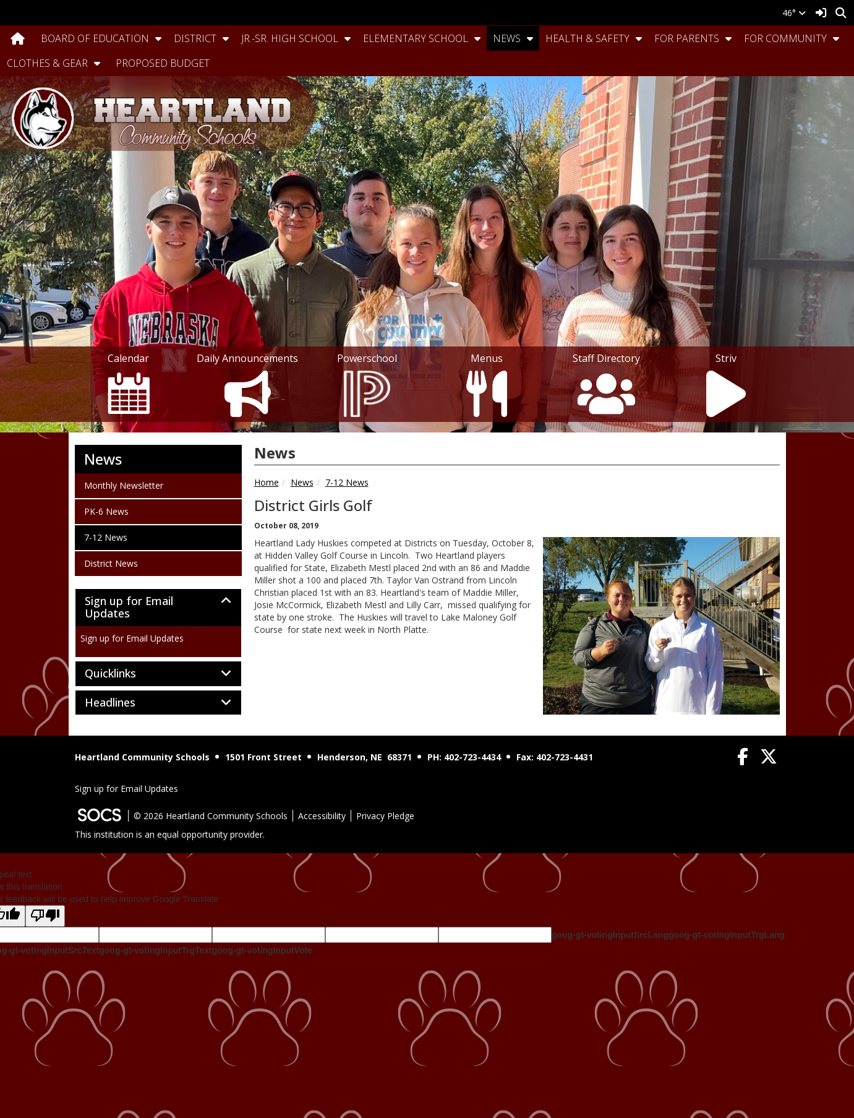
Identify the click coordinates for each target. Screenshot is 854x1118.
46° (794, 13)
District (195, 38)
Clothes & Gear (47, 63)
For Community (785, 38)
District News (110, 563)
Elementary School (415, 38)
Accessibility (322, 816)
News (507, 38)
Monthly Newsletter (123, 485)
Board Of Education (95, 38)
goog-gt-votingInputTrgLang (726, 935)
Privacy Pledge (385, 816)
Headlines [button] (124, 703)
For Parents (686, 38)
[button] (158, 38)
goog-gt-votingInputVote (262, 950)
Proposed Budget (163, 63)
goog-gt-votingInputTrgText (155, 950)
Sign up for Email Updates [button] (129, 607)
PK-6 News (106, 511)
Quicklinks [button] (124, 674)
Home (266, 482)
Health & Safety (587, 38)
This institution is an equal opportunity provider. (170, 834)
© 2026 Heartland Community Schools (211, 816)
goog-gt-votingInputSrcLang (610, 935)
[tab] (158, 607)
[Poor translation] (45, 916)
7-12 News (347, 482)
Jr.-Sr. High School (289, 38)
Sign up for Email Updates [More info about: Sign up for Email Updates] (132, 638)
